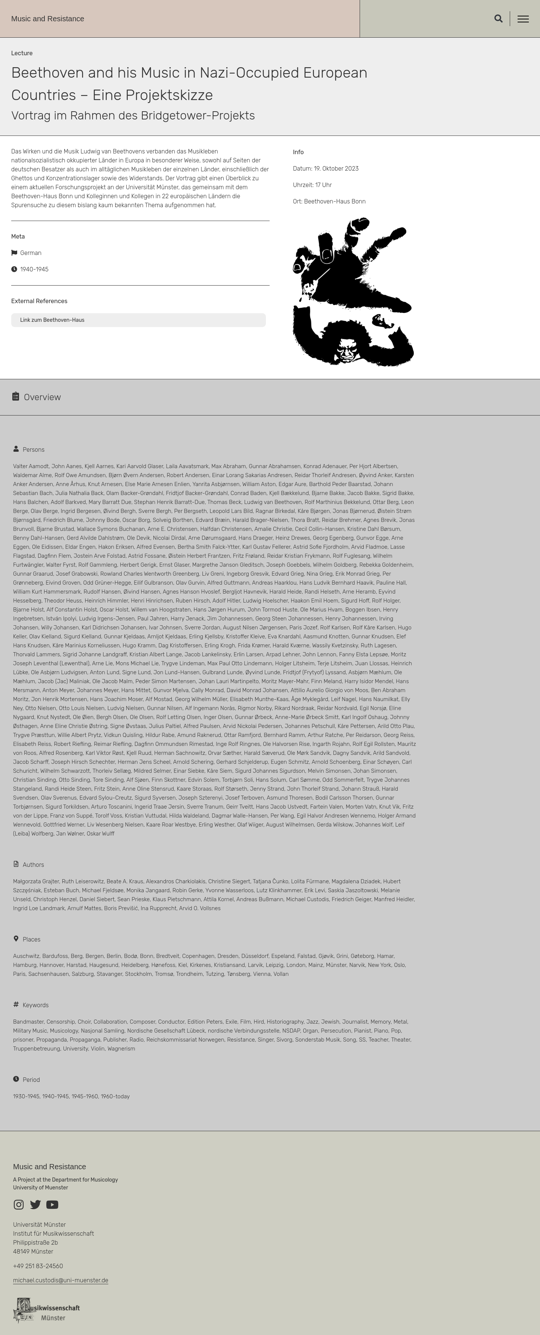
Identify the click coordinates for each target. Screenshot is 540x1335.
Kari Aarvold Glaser (140, 466)
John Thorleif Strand (312, 788)
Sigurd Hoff (355, 600)
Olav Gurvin (190, 582)
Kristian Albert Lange (156, 654)
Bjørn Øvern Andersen (136, 475)
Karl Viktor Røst (105, 753)
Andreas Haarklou (274, 582)
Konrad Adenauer (325, 466)
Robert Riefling (72, 744)
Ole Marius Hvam (321, 609)
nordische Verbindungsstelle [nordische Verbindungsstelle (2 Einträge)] (244, 1030)
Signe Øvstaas (128, 726)
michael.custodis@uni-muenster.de (60, 1280)
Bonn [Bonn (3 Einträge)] (146, 956)
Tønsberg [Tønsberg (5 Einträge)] (238, 974)
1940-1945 (34, 269)
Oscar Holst (114, 609)
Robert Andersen (188, 475)
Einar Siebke (189, 771)
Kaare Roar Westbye (171, 824)
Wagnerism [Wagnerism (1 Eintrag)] (121, 1048)
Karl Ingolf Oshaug (364, 717)
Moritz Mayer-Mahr (284, 681)
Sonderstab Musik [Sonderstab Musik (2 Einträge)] (317, 1039)
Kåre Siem (219, 771)
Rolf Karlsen (335, 627)
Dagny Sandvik (351, 753)
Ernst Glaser (174, 564)
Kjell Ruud (139, 753)
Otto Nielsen (40, 708)
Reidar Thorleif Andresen (325, 475)
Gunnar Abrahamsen (275, 466)
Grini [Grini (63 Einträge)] (342, 956)
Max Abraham (228, 466)
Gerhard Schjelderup (242, 762)
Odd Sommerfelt (343, 780)
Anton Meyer (58, 690)
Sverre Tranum (205, 806)
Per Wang (282, 815)
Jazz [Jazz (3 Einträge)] (313, 1021)
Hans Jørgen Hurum (219, 609)
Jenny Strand (267, 788)
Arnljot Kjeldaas (166, 636)
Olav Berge (44, 511)
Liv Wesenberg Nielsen (115, 824)
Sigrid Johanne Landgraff (95, 654)
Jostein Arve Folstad (99, 556)
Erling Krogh (220, 645)
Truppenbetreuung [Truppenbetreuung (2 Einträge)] (36, 1048)
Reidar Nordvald (337, 708)
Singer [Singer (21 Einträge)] (266, 1039)
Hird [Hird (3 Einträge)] (259, 1021)
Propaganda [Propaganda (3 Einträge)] (51, 1039)
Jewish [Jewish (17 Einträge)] (330, 1021)
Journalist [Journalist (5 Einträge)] (355, 1021)
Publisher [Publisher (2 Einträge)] (114, 1039)
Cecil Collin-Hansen (320, 529)
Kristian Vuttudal (146, 815)
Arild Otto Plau (396, 726)
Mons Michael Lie (137, 663)
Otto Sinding (74, 780)
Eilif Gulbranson (153, 582)
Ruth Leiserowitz (83, 881)
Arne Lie (102, 663)
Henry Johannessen (350, 618)
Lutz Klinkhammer (279, 890)
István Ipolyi (61, 618)
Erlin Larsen (248, 654)
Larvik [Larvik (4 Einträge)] (255, 965)
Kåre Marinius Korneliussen (86, 645)
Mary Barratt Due (110, 502)
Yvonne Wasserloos (229, 890)
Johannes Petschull (310, 726)
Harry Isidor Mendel (369, 681)
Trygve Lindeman (183, 663)
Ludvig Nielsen (125, 708)
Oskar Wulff (100, 833)
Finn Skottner (168, 780)
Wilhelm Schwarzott (65, 771)
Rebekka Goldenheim (385, 564)
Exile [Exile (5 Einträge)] (232, 1021)
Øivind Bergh (119, 511)
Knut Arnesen (105, 484)
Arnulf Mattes (85, 908)
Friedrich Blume (63, 520)
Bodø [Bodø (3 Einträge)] (130, 956)
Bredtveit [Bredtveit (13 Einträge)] (167, 956)
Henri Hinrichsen (152, 600)
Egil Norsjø (373, 708)
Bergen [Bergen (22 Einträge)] (95, 956)
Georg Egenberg (333, 538)
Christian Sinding (34, 780)
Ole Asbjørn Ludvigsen (59, 672)
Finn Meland (326, 681)
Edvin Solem (203, 780)
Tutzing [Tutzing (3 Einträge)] (215, 974)
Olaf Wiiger (250, 824)
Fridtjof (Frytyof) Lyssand (314, 672)
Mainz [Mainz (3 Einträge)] (315, 965)
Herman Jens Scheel (144, 762)
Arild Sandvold (391, 753)
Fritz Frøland (248, 556)
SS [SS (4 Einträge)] (362, 1039)
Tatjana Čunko (270, 881)
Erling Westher (217, 824)
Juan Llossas (371, 663)
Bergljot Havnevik (245, 591)
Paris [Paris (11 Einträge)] (19, 974)
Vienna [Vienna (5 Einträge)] (262, 974)
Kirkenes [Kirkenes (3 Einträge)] (200, 965)
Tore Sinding (108, 780)
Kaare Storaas (194, 788)
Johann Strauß (360, 788)
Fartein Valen (326, 806)
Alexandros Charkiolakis (176, 881)
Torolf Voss (108, 815)
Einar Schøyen (381, 762)
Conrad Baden (248, 493)
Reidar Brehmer (341, 520)
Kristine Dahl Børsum (373, 529)
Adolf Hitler (226, 600)
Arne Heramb (359, 591)
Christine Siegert (229, 881)
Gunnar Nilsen (165, 708)
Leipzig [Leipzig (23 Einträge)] (275, 965)
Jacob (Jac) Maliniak (64, 681)
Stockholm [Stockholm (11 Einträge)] (138, 974)
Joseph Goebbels (288, 564)
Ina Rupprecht (159, 908)
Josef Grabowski (76, 573)
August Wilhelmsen (290, 824)
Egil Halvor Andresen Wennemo (336, 815)
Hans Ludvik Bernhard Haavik (336, 582)
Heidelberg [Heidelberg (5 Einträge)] (135, 965)
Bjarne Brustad (55, 529)
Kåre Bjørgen (314, 511)
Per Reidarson (363, 735)
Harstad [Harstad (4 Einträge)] (76, 965)
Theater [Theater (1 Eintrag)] (400, 1039)
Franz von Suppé (71, 815)
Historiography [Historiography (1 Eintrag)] (285, 1021)
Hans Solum (271, 780)
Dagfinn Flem (54, 556)
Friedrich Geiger (351, 899)
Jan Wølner (70, 833)
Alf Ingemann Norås (210, 708)
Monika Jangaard (148, 890)
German (30, 252)
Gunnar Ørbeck (254, 717)
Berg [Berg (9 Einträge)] (77, 956)
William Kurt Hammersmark (47, 591)
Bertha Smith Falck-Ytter (208, 547)
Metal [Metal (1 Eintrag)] (400, 1021)
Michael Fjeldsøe (103, 890)
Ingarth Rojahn (331, 744)
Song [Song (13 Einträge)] (349, 1039)
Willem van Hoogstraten (160, 609)
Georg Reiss (398, 735)
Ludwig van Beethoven (273, 502)
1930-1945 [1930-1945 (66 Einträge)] (26, 1096)
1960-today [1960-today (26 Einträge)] (115, 1096)
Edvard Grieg (287, 573)
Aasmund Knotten (326, 636)
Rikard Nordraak (294, 708)
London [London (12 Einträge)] (295, 965)
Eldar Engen (80, 547)
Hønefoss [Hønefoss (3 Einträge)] (163, 965)
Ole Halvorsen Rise (286, 744)
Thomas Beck (224, 502)
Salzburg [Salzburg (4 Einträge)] (83, 974)
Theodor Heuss (63, 600)
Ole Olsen (141, 717)
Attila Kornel (219, 899)
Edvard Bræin (213, 520)
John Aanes (67, 466)
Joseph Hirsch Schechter (83, 762)
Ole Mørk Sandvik (308, 753)
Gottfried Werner (63, 824)
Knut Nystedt (53, 717)
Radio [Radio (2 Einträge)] (137, 1039)
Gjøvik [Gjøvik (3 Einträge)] (326, 956)
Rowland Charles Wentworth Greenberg (149, 573)
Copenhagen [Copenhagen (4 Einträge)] (198, 956)
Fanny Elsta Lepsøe (363, 654)
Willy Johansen (60, 627)
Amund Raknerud (199, 735)
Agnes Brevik (379, 520)
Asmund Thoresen (290, 797)
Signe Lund (136, 672)
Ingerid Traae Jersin (159, 806)
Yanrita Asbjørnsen (216, 484)
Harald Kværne (291, 645)
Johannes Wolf (373, 824)
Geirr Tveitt (239, 806)
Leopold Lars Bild (231, 511)
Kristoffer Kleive (245, 636)
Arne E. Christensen (173, 529)
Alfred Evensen (156, 547)
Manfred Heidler (394, 899)
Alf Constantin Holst (72, 609)
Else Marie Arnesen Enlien (157, 484)
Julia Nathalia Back (79, 493)
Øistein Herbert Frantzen (199, 556)
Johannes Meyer (98, 690)
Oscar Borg (136, 520)
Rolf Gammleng (97, 564)
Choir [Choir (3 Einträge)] (84, 1021)
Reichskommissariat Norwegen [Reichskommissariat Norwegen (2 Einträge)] (185, 1039)
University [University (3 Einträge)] (75, 1048)
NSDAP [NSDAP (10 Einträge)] (291, 1030)
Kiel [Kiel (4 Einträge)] (182, 965)
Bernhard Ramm (284, 735)
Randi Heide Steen (68, 788)
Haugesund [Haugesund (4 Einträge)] (103, 965)
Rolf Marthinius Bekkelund (337, 502)
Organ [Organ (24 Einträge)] (310, 1030)
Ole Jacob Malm (112, 681)
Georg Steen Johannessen (289, 618)
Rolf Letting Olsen (178, 717)
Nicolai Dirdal (169, 538)
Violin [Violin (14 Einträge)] (98, 1048)
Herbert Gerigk (138, 564)
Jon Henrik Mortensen (59, 699)
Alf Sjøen (138, 780)
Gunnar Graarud (33, 573)
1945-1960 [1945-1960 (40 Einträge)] (85, 1096)
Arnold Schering (193, 762)
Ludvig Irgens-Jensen (107, 618)
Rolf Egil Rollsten (374, 744)
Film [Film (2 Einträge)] (245, 1021)
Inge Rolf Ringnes (238, 744)
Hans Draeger (256, 538)
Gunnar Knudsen (372, 636)
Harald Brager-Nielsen (260, 520)
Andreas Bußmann (259, 899)
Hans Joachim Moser (116, 699)
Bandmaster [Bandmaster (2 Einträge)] (28, 1021)
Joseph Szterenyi (201, 797)
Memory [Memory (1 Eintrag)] (380, 1021)
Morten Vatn (361, 806)
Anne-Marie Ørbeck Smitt (307, 717)
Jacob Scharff (31, 762)
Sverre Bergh (155, 511)
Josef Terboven (244, 797)
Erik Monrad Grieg (357, 573)
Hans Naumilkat (378, 699)
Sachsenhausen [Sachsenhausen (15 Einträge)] (48, 974)
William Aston (259, 484)
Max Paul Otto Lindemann (239, 663)
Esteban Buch (61, 890)
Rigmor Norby (254, 708)
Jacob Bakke (363, 493)
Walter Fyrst (60, 564)
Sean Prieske (133, 899)
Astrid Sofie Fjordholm (320, 547)
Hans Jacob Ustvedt (281, 806)
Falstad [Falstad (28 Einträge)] (306, 956)
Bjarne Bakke (328, 493)
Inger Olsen (218, 717)
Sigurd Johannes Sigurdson (270, 771)
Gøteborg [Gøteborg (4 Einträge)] (362, 956)
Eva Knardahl (284, 636)
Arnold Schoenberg (335, 762)
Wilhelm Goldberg (335, 564)
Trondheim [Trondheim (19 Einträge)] (189, 974)
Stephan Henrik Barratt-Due (169, 502)
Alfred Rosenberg (61, 753)
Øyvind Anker (375, 475)
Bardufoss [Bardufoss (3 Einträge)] (55, 956)
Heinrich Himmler (106, 600)
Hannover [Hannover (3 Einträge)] (52, 965)
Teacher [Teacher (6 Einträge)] (378, 1039)
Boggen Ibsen (362, 609)
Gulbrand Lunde (222, 672)
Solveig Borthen (173, 520)
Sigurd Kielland (82, 636)
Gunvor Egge (372, 538)
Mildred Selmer (152, 771)
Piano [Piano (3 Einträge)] (381, 1030)
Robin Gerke (188, 890)
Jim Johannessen (230, 618)
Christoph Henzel (55, 899)
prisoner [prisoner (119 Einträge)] (23, 1039)
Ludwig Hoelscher (265, 600)
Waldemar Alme (32, 475)
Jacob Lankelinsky (207, 654)
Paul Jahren (152, 618)
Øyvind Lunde (262, 672)
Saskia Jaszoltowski (353, 890)
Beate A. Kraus (125, 881)
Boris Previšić (121, 908)
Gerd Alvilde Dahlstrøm (95, 538)
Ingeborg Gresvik (248, 573)
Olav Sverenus (59, 797)
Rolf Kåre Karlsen (374, 627)
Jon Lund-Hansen (176, 672)
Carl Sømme (304, 780)
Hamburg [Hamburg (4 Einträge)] (25, 965)
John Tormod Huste (273, 609)
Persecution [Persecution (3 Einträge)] (336, 1030)
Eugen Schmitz (290, 762)
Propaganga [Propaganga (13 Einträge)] (85, 1039)
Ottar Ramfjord (242, 735)
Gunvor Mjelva (171, 690)
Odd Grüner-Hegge (107, 582)
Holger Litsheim (295, 663)
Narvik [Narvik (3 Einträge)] (357, 965)
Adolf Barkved (68, 502)
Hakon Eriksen (116, 547)
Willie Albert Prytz (79, 735)
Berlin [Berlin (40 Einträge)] (114, 956)
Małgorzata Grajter (36, 881)
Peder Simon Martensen (166, 681)
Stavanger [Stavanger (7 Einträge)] (109, 974)
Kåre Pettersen (356, 726)
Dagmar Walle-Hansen (240, 815)
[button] (498, 18)
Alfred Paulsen (201, 726)
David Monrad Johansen (257, 690)
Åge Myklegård (309, 699)
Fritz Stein (107, 788)
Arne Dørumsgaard (212, 538)
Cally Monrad (208, 690)
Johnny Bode (103, 520)
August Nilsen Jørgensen (255, 627)
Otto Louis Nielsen (82, 708)
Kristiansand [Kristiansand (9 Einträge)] (229, 965)
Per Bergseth (190, 511)
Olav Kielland (45, 636)
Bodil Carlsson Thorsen (344, 797)
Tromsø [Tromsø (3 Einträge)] (164, 974)
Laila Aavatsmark (187, 466)
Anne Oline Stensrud (148, 788)
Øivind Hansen (142, 591)
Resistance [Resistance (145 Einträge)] (241, 1039)
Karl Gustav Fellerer (266, 547)
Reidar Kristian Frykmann (298, 556)
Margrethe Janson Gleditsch (228, 564)
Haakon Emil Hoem (314, 600)
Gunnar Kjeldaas (124, 636)
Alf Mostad (159, 699)
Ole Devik (138, 538)
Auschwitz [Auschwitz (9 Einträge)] (26, 956)
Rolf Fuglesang (351, 556)
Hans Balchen (30, 502)
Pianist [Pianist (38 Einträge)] (362, 1030)
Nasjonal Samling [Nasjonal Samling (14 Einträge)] (102, 1030)
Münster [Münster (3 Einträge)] (336, 965)
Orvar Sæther (224, 753)
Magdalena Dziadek (356, 881)
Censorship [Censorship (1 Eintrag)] (61, 1021)
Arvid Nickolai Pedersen (252, 726)
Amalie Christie (273, 529)
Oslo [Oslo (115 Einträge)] (399, 965)
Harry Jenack (187, 618)
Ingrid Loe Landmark (39, 908)
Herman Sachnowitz (179, 753)
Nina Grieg (320, 573)
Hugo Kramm (138, 645)
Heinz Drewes (293, 538)
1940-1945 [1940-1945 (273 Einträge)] (55, 1096)
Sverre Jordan (202, 627)
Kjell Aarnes (99, 466)
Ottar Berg (385, 502)
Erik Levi (314, 890)
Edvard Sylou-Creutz (106, 797)
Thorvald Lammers (36, 654)
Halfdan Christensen (226, 529)
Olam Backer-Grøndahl (134, 493)
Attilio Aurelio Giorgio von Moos (329, 690)
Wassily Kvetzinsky (335, 645)
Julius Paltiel (165, 726)
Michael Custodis (307, 899)
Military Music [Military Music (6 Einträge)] (30, 1030)
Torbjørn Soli (237, 780)
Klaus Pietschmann (176, 899)
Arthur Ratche (325, 735)
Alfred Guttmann (228, 582)
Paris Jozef (303, 627)
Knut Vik (389, 806)
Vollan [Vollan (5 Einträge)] (281, 974)
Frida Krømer (254, 645)
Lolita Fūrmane (310, 881)
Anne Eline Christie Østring (73, 726)
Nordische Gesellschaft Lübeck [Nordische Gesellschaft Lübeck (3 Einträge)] (166, 1030)
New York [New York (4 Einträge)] (379, 965)
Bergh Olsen (111, 717)
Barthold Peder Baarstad (340, 484)
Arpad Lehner (283, 654)
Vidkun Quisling (123, 735)
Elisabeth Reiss (32, 744)
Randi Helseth (321, 591)
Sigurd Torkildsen (67, 806)
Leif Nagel (343, 699)
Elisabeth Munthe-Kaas (259, 699)
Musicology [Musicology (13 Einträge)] (64, 1030)
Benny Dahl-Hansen (38, 538)
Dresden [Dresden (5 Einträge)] (228, 956)
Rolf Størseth (230, 788)
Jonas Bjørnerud (354, 511)
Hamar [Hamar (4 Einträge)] (385, 956)
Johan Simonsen (374, 771)
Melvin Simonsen (329, 771)
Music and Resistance (47, 19)
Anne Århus (70, 484)
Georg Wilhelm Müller (201, 699)
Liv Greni (213, 573)
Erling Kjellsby (206, 636)
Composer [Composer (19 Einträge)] (142, 1021)
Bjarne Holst (28, 609)
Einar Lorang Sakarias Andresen (252, 475)
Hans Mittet (135, 690)
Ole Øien (83, 717)
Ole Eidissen (47, 547)
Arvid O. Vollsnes (200, 908)
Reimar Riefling (112, 744)
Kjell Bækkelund (289, 493)
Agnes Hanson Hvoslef (191, 591)
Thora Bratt (305, 520)
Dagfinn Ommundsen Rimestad (173, 744)
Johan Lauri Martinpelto (229, 681)
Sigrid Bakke (397, 493)
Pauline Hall (391, 582)
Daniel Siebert (97, 899)
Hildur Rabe (159, 735)
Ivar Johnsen (165, 627)
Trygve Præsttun (34, 735)
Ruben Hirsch (193, 600)
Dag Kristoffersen (180, 645)
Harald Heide (285, 591)
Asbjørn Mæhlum (369, 672)
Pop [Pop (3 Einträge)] (396, 1030)
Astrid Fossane (146, 556)
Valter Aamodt (31, 466)
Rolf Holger (386, 600)
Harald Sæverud (264, 753)
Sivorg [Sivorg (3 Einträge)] (284, 1039)
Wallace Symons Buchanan (111, 529)
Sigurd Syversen (155, 797)
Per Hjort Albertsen (373, 466)
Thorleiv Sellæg (112, 771)
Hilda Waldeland (189, 815)
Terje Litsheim (334, 663)
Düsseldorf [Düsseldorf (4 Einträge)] (254, 956)
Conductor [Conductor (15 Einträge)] (171, 1021)
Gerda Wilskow (335, 824)
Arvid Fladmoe (369, 547)
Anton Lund (105, 672)
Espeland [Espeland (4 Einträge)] (282, 956)
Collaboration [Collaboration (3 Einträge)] (110, 1021)
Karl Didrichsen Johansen (114, 627)
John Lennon (319, 654)
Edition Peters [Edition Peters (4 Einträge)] (205, 1021)
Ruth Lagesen (378, 645)
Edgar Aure (292, 484)
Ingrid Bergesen (80, 511)
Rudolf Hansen (102, 591)
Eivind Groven (63, 582)
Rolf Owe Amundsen (80, 475)
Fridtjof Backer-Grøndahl (197, 493)
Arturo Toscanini (111, 806)
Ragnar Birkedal (275, 511)
